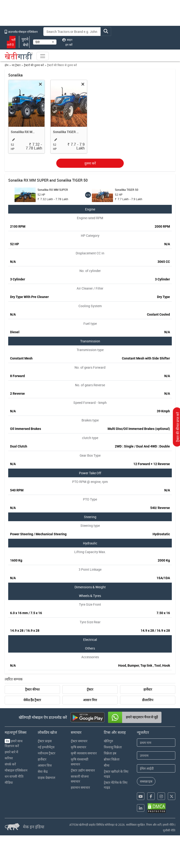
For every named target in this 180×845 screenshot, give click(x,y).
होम (6, 65)
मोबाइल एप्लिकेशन (16, 770)
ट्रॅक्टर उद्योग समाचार (83, 770)
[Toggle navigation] (43, 56)
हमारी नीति (168, 824)
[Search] (72, 31)
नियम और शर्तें (153, 824)
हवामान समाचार (80, 787)
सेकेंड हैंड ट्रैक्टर (32, 700)
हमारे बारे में (11, 752)
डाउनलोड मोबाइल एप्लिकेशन (21, 32)
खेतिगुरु (108, 741)
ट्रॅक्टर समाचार (79, 741)
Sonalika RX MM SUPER (24, 132)
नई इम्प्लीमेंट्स (46, 747)
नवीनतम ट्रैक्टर (46, 753)
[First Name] (156, 742)
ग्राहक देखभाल (46, 777)
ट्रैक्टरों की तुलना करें (34, 65)
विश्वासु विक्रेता (113, 747)
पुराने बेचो (24, 42)
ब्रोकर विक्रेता (112, 759)
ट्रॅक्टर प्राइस (45, 741)
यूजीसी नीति (169, 830)
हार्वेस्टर (147, 689)
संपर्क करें (10, 764)
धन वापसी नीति (14, 776)
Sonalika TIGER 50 (66, 132)
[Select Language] (44, 42)
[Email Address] (156, 768)
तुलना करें (90, 163)
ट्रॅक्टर (90, 689)
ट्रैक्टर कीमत (32, 689)
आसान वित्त (90, 700)
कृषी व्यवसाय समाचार (84, 753)
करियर (9, 758)
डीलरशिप (147, 700)
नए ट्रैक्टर (16, 65)
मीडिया (9, 782)
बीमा (106, 765)
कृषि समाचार (78, 747)
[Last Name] (156, 755)
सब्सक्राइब (146, 781)
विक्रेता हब (110, 753)
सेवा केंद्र (43, 771)
